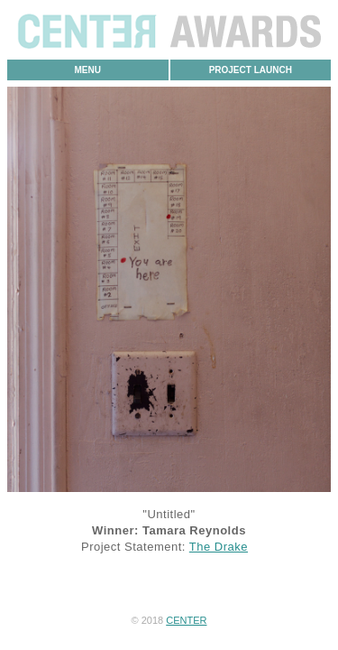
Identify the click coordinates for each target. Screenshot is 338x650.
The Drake (218, 546)
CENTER (186, 620)
